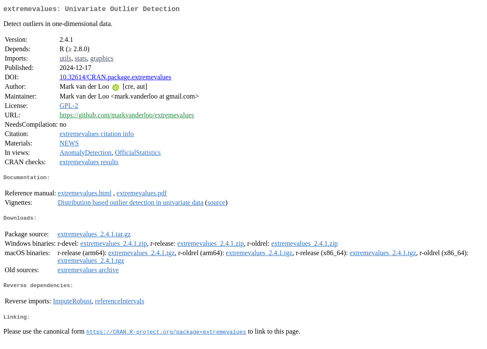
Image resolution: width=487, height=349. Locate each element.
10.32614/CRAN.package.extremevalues (115, 78)
